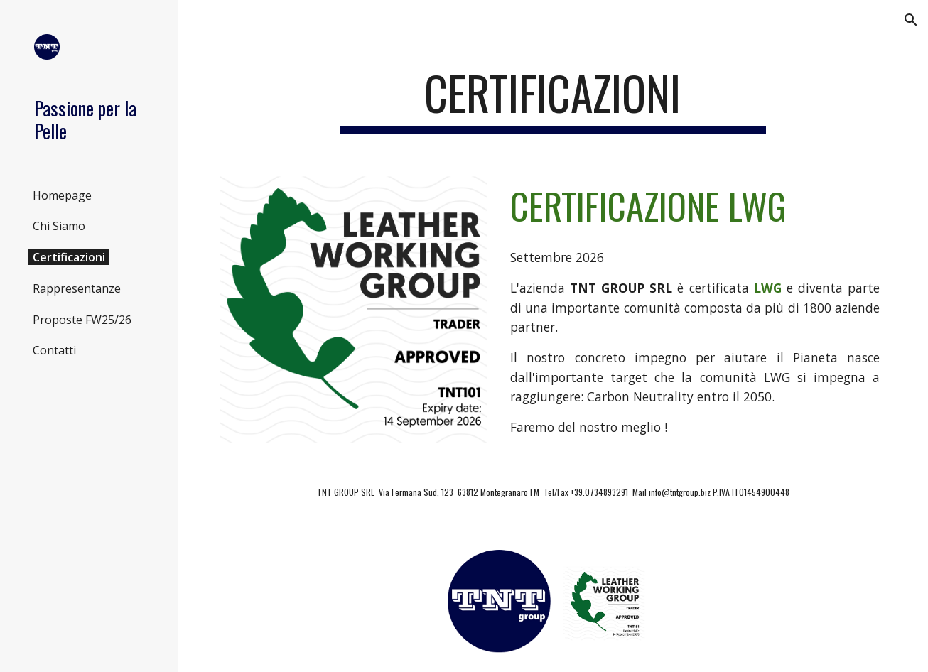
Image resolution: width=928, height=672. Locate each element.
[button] (911, 20)
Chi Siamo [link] (59, 226)
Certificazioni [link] (69, 257)
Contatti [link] (54, 350)
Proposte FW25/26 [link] (82, 319)
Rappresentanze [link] (77, 288)
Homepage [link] (62, 195)
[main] (553, 100)
